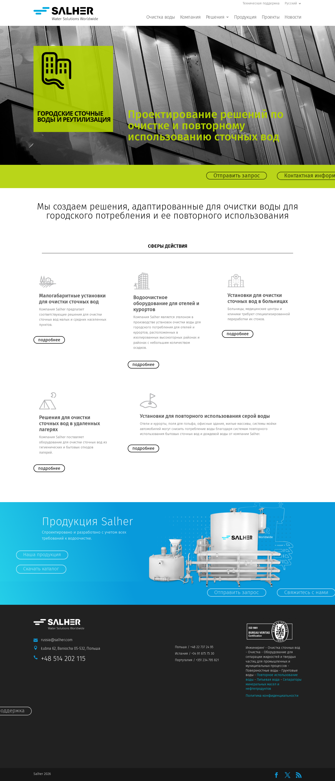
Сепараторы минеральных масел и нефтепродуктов (274, 684)
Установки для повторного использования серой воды (208, 415)
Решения (215, 17)
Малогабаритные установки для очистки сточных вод (73, 298)
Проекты (271, 17)
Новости (293, 17)
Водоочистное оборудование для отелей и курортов (166, 305)
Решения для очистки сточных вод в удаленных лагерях (71, 423)
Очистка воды (160, 17)
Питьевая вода (268, 680)
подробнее (49, 339)
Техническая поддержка (261, 3)
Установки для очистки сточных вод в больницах (259, 297)
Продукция (245, 17)
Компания (190, 17)
